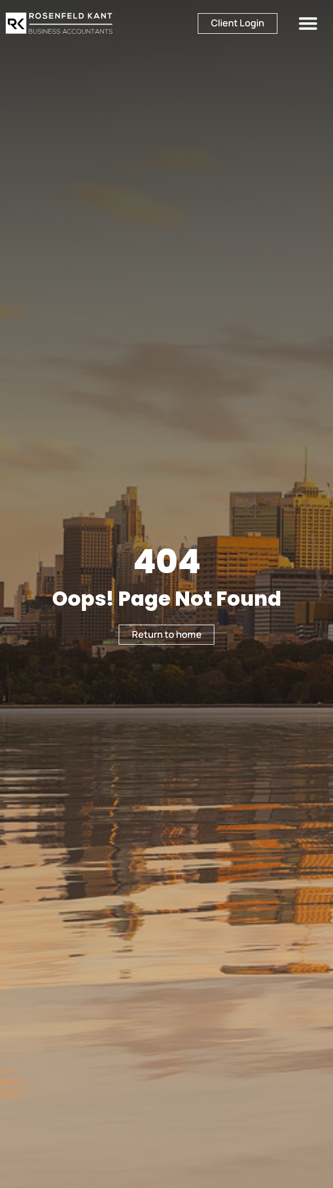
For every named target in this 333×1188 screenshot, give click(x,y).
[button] (308, 23)
